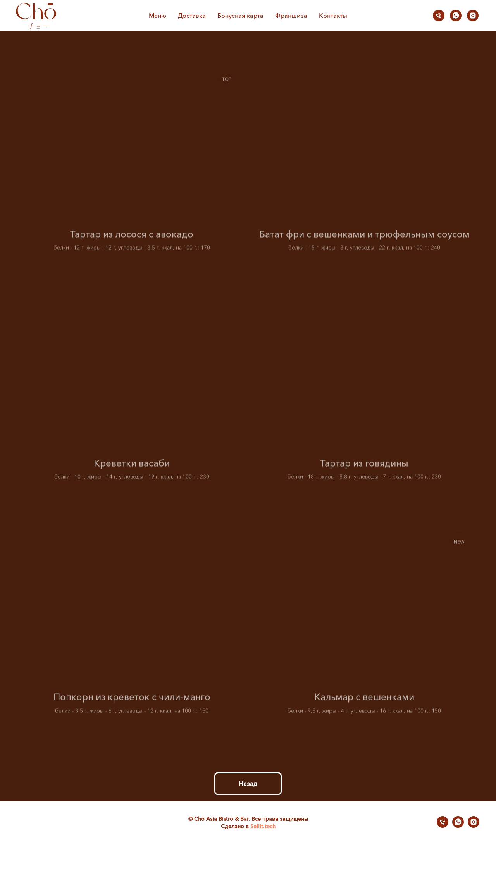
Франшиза (291, 15)
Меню (157, 15)
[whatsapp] (456, 15)
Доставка (192, 15)
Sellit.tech (263, 826)
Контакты (333, 15)
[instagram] (473, 15)
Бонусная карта (240, 15)
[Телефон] (438, 15)
